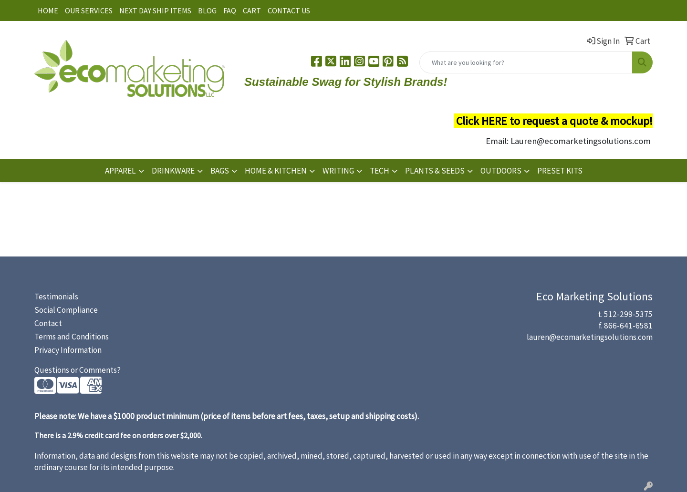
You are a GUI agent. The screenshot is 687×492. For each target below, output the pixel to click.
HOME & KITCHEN (276, 170)
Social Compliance (66, 310)
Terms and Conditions (71, 336)
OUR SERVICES (89, 10)
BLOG (207, 10)
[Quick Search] (526, 62)
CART (252, 10)
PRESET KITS (560, 170)
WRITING (338, 170)
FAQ (229, 10)
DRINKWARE (173, 170)
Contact (48, 323)
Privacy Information (68, 350)
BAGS (219, 170)
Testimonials (56, 296)
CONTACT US (289, 10)
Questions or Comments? (77, 370)
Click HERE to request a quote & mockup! (554, 120)
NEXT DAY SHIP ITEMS (155, 10)
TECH (379, 170)
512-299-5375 (628, 314)
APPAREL (120, 170)
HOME (48, 10)
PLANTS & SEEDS (435, 170)
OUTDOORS (500, 170)
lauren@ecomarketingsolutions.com (590, 337)
